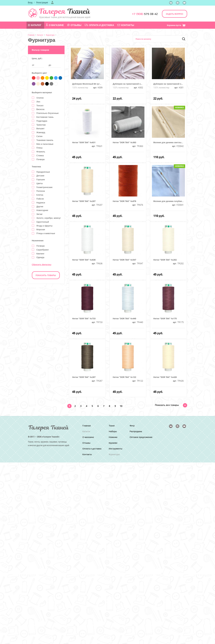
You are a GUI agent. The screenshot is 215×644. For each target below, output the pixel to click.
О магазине (55, 25)
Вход (30, 2)
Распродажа (136, 431)
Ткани (111, 425)
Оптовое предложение (137, 438)
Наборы (112, 431)
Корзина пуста (176, 25)
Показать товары (46, 275)
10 (121, 406)
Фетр (132, 425)
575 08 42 (145, 14)
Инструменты (115, 448)
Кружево (112, 442)
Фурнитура (50, 35)
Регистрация (42, 2)
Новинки (112, 437)
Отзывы (74, 25)
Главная (31, 35)
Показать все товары (171, 405)
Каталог (34, 25)
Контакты (125, 25)
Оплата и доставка (99, 25)
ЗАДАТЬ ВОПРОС (174, 13)
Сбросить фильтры (41, 264)
